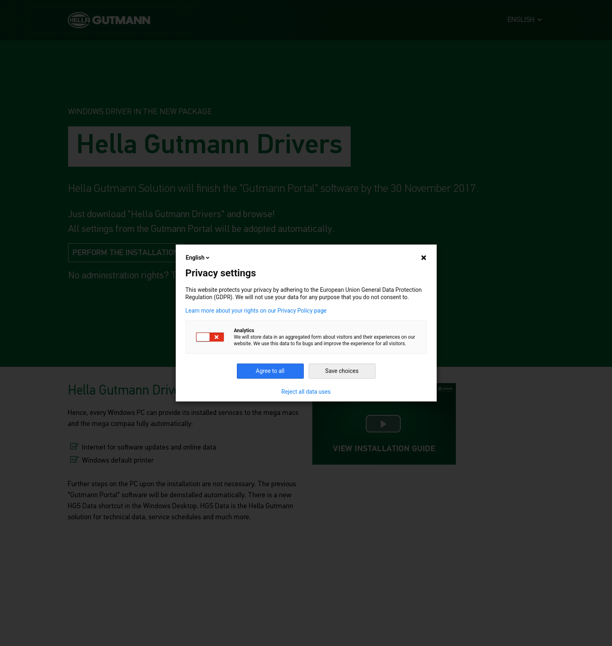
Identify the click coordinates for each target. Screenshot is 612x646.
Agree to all (270, 371)
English (198, 257)
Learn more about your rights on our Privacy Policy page (256, 310)
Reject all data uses (306, 391)
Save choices (342, 371)
